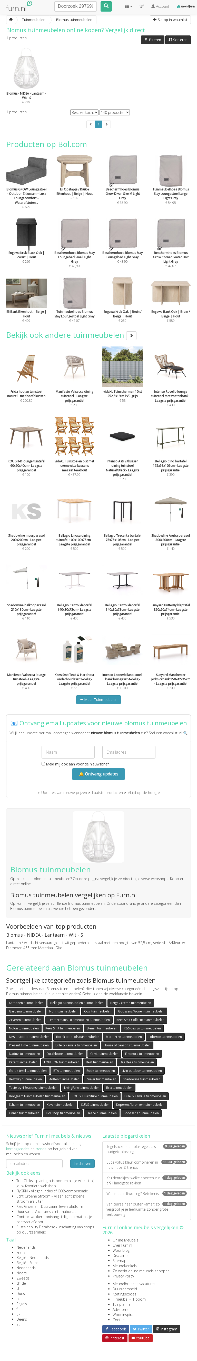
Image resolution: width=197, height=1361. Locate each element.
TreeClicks (24, 1180)
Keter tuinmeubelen (23, 1062)
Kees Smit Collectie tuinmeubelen (140, 1020)
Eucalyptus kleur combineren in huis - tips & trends (146, 1165)
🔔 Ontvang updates (98, 774)
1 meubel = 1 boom (129, 1299)
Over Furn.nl (122, 1245)
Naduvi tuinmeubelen (24, 1054)
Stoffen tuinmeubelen (64, 1079)
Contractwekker (29, 1216)
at (18, 1324)
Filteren (152, 39)
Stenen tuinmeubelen (102, 1028)
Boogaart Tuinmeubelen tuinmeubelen (37, 1096)
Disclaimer (121, 1255)
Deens (21, 1319)
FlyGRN (22, 1191)
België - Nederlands (32, 1257)
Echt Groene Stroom (33, 1196)
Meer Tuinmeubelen (98, 699)
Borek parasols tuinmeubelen (77, 1037)
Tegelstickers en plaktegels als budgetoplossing (146, 1149)
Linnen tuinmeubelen (24, 1113)
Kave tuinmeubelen (60, 1104)
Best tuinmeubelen (99, 1062)
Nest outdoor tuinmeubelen (29, 1037)
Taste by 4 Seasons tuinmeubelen (33, 1087)
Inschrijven (82, 1163)
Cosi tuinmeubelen (97, 1011)
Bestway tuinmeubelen (25, 1079)
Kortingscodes (124, 1294)
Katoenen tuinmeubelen (26, 1003)
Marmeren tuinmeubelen (124, 1037)
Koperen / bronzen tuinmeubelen (140, 1104)
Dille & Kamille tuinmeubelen (76, 1045)
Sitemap (119, 1260)
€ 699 (26, 188)
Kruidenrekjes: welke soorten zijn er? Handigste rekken (146, 1180)
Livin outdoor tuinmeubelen (142, 1070)
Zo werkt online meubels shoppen (141, 1270)
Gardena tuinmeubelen (26, 1011)
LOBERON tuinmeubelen (61, 1062)
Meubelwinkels (125, 1265)
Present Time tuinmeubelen (29, 1045)
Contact (119, 1319)
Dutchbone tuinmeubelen (65, 1054)
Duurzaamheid (125, 1288)
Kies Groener (27, 1206)
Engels (21, 1303)
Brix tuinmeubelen (119, 1087)
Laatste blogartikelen (126, 1136)
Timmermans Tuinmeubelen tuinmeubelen (79, 1020)
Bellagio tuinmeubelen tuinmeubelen (77, 1003)
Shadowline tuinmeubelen (141, 1079)
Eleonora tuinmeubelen (142, 1054)
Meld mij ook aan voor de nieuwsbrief (75, 764)
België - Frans (27, 1262)
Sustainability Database (35, 1227)
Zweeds (22, 1278)
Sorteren (178, 39)
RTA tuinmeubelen (66, 1070)
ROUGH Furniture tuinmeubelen (95, 1096)
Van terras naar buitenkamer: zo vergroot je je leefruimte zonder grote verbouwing (146, 1209)
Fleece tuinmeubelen (102, 1113)
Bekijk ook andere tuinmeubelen (71, 335)
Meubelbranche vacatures (134, 1283)
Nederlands (26, 1247)
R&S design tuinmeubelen (142, 1028)
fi (17, 1309)
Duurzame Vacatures (33, 1211)
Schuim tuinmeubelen (24, 1104)
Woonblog (121, 1250)
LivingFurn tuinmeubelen (82, 1087)
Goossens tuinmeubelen (141, 1113)
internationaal (65, 1211)
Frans (20, 1252)
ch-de (21, 1283)
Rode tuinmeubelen (100, 1070)
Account (160, 6)
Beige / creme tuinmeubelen (130, 1003)
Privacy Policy (123, 1276)
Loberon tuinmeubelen (165, 1037)
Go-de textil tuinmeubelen (28, 1070)
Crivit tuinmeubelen (104, 1054)
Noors (21, 1273)
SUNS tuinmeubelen (95, 1104)
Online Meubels (125, 1240)
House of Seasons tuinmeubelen (127, 1045)
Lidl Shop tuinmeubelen (63, 1113)
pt (18, 1298)
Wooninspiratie (125, 1314)
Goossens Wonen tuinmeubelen (141, 1011)
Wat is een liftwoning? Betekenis (146, 1193)
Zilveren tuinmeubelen (25, 1020)
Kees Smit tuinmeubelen (62, 1028)
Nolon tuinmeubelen (24, 1028)
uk (18, 1314)
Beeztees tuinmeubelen (137, 1062)
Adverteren (122, 1309)
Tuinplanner (122, 1304)
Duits (20, 1293)
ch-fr (20, 1288)
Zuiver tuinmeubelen (101, 1079)
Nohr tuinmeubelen (63, 1011)
